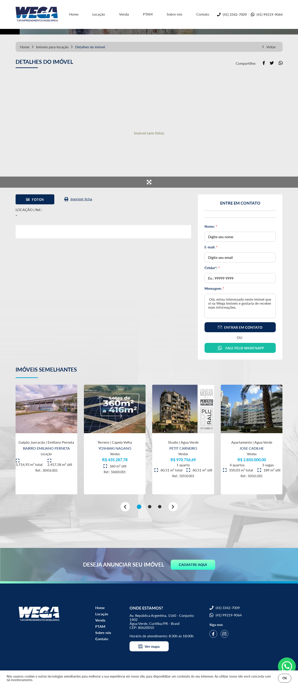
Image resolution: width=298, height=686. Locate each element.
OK (284, 678)
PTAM (148, 14)
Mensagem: (214, 288)
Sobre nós (174, 14)
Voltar (269, 47)
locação (63, 47)
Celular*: (212, 268)
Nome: (211, 226)
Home (24, 47)
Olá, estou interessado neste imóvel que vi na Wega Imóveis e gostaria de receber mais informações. (240, 306)
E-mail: (211, 247)
